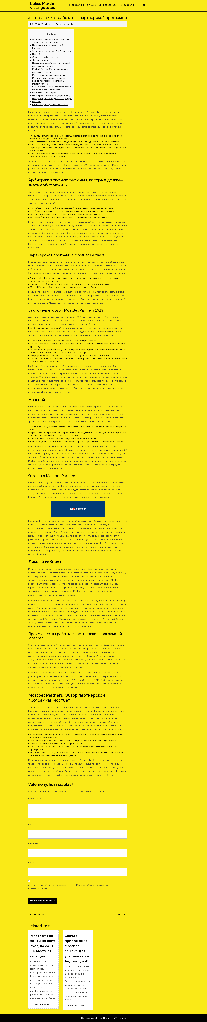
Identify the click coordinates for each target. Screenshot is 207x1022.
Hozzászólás (34, 798)
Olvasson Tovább (43, 1004)
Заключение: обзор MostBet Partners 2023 (52, 51)
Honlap (31, 862)
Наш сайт (36, 54)
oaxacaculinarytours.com (53, 156)
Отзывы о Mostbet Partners (45, 57)
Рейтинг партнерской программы (48, 75)
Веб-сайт (36, 101)
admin (51, 24)
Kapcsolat (126, 5)
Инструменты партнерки (44, 93)
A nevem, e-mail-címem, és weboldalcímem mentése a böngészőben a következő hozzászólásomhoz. (68, 887)
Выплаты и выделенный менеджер (48, 78)
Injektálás (89, 5)
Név (30, 825)
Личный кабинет (40, 60)
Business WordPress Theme (95, 1018)
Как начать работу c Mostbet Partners (50, 104)
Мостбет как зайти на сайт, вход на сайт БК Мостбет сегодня (43, 946)
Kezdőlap (74, 5)
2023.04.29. (38, 24)
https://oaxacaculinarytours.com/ (44, 328)
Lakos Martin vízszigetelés (42, 5)
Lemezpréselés (108, 5)
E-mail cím (34, 844)
